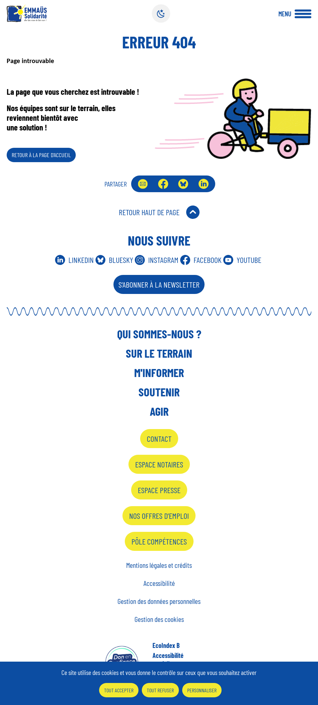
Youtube (249, 260)
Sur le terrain (159, 353)
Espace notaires (159, 464)
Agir (159, 411)
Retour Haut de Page (149, 212)
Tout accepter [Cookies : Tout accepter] (118, 690)
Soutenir (159, 391)
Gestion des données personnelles (159, 601)
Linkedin (81, 260)
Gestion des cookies (159, 619)
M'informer (159, 372)
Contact (159, 438)
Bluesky (183, 184)
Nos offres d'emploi (159, 515)
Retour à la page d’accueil (41, 154)
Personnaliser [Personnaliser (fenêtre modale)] (202, 690)
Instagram (163, 260)
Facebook (163, 184)
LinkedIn (204, 184)
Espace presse (159, 490)
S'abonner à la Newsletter (159, 284)
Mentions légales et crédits (159, 565)
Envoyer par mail (143, 184)
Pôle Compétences (159, 541)
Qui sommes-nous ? (159, 333)
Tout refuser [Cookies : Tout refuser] (160, 690)
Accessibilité (159, 583)
